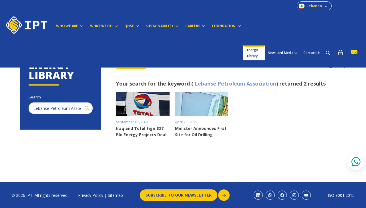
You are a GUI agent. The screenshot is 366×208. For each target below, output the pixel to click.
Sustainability (159, 25)
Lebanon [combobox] (314, 5)
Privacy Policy (90, 195)
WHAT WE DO (103, 25)
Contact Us (312, 25)
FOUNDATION (222, 25)
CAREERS (192, 25)
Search (70, 46)
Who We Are (69, 25)
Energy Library (252, 25)
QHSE (130, 25)
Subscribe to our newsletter (181, 195)
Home (24, 46)
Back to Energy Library (327, 65)
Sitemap (115, 195)
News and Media (283, 25)
